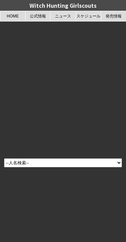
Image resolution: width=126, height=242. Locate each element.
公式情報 (38, 16)
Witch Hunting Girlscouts (63, 5)
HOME (13, 16)
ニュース (63, 16)
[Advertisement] (63, 88)
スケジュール (88, 16)
